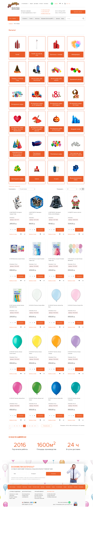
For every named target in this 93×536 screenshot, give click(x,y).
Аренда (58, 18)
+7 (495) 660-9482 (45, 10)
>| (9, 428)
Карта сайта (12, 498)
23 (35, 426)
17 (19, 426)
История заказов (39, 495)
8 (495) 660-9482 (51, 494)
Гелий (31, 18)
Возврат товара (13, 497)
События (24, 18)
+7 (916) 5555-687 (45, 11)
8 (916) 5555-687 (51, 495)
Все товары (12, 18)
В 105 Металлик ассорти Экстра (17, 258)
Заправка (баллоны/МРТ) (47, 18)
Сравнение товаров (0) (14, 186)
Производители (26, 494)
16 (16, 426)
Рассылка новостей (39, 498)
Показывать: (60, 189)
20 (27, 426)
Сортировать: (11, 189)
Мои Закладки (38, 497)
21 (29, 426)
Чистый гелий (36, 487)
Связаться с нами (13, 494)
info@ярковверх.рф (45, 13)
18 (21, 426)
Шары (62, 18)
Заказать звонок (78, 11)
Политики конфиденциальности (33, 479)
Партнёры (11, 495)
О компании (59, 487)
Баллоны (37, 18)
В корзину (20, 229)
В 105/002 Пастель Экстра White (36, 305)
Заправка (48, 487)
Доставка (36, 3)
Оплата (41, 3)
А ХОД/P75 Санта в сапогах (74, 212)
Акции (31, 3)
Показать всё (46, 425)
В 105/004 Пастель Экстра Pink (75, 305)
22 (32, 426)
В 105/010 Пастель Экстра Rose (17, 398)
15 (14, 426)
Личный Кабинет (39, 494)
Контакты (46, 3)
